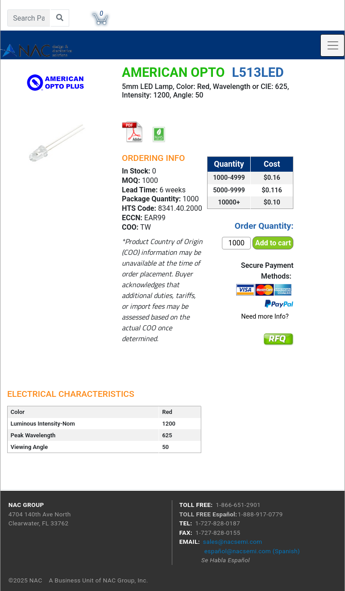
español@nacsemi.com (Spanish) (252, 551)
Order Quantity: (263, 226)
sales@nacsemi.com (232, 541)
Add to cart (273, 243)
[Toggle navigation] (332, 45)
